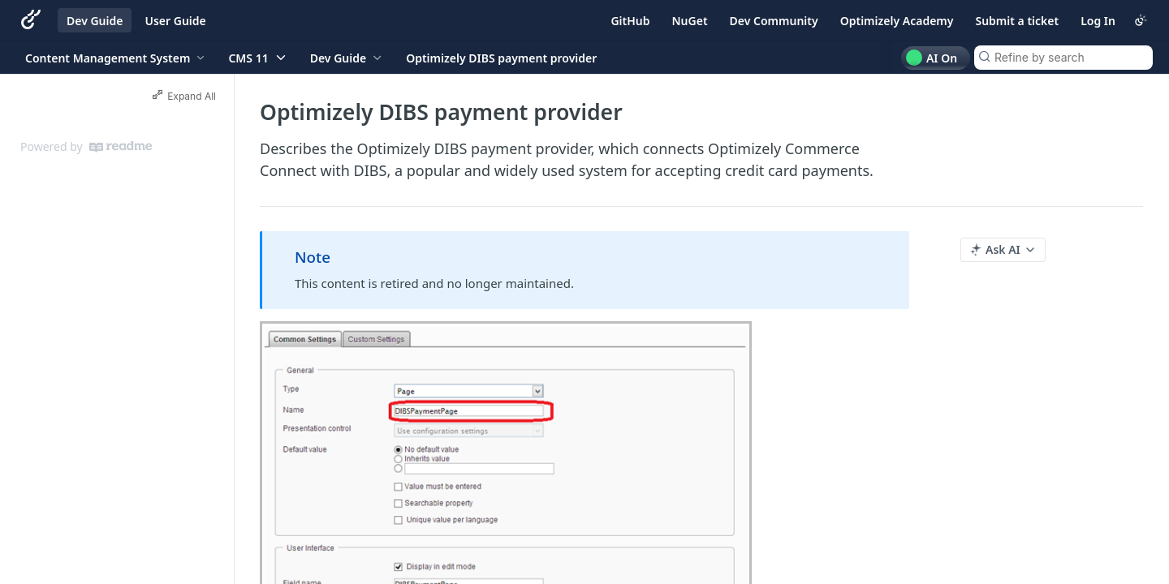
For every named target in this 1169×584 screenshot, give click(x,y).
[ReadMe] (120, 146)
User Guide (175, 20)
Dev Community (774, 20)
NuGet (690, 20)
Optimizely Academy (897, 20)
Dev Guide (95, 20)
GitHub (629, 20)
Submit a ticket (1017, 20)
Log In (1098, 20)
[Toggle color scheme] (1140, 20)
